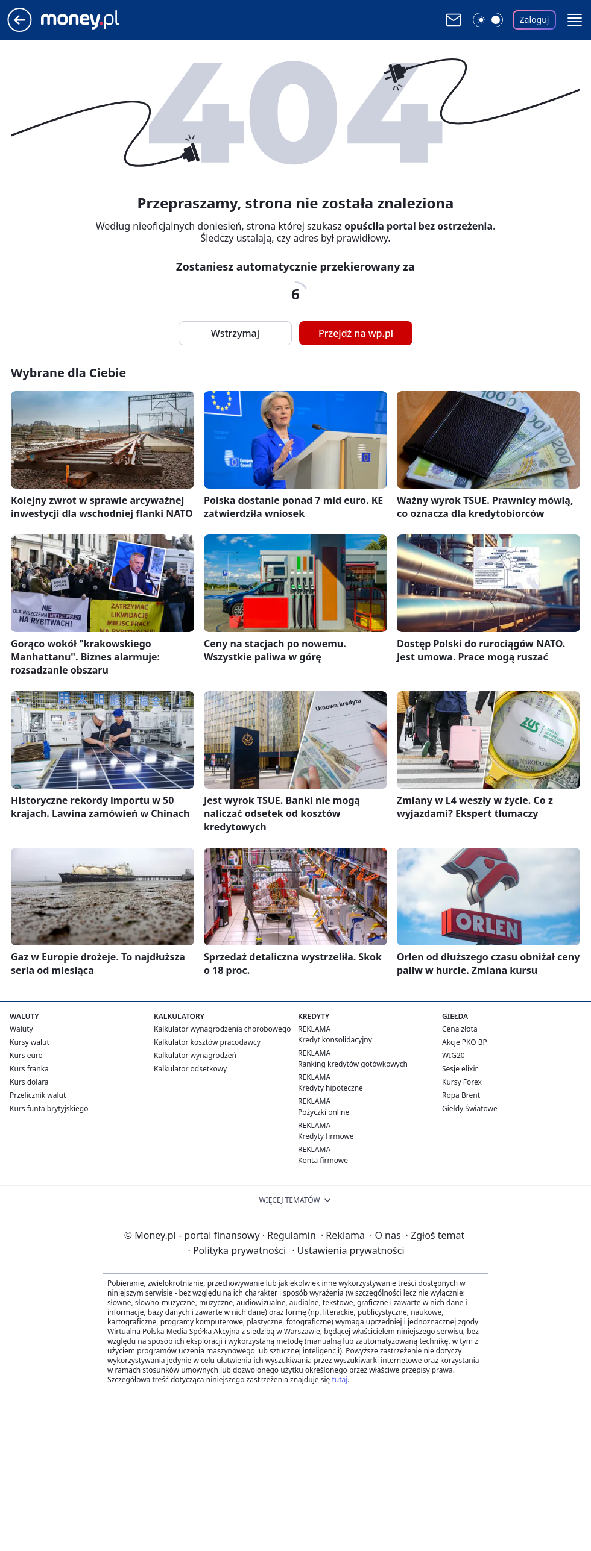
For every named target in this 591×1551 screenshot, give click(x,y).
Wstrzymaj (235, 333)
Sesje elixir (460, 1069)
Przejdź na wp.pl (355, 333)
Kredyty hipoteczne (330, 1088)
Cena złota (460, 1029)
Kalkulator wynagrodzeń (195, 1055)
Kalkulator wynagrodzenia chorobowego (222, 1029)
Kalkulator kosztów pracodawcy (207, 1042)
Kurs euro (26, 1055)
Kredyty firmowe (326, 1136)
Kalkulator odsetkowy (190, 1069)
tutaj (339, 1379)
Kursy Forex (462, 1082)
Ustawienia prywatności (348, 1250)
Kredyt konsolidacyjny (335, 1040)
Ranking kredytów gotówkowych (353, 1064)
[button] (574, 20)
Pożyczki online (323, 1112)
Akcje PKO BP (464, 1042)
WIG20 (453, 1055)
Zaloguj (534, 19)
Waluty (21, 1029)
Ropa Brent (461, 1095)
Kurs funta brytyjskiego (49, 1108)
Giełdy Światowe (470, 1108)
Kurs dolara (29, 1082)
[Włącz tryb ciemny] (488, 20)
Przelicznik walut (38, 1095)
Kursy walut (29, 1042)
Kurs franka (29, 1069)
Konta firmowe (323, 1160)
